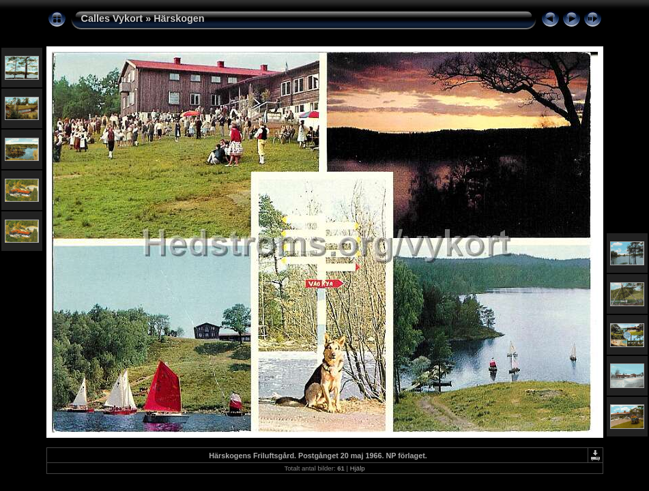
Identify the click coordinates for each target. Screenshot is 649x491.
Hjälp (357, 468)
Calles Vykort (112, 18)
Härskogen (179, 18)
